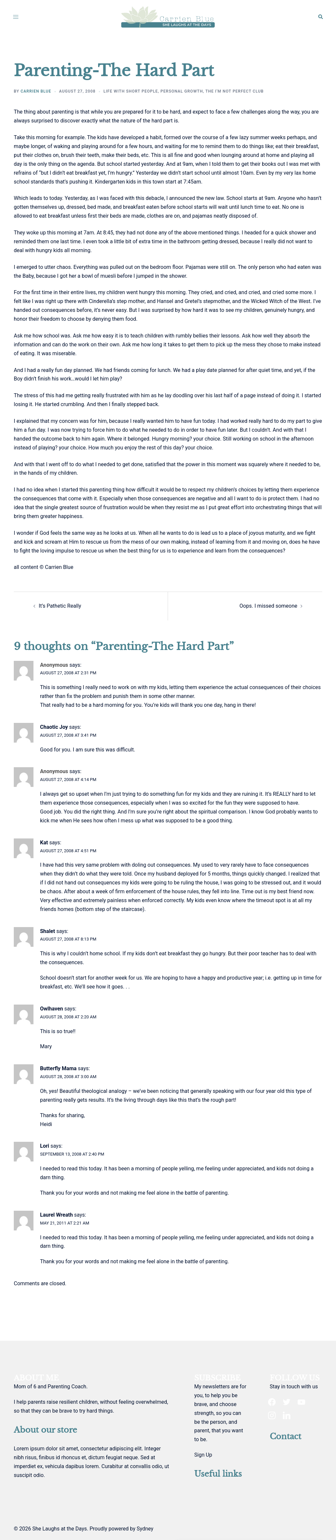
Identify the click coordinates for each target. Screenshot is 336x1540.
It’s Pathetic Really (60, 606)
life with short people (130, 91)
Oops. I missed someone (268, 606)
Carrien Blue (36, 91)
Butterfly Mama (58, 1068)
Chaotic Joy (54, 727)
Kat (44, 842)
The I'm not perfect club (234, 91)
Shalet (47, 931)
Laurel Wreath (56, 1215)
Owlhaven (51, 1009)
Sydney (144, 1529)
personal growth (181, 91)
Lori (44, 1146)
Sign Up (203, 1455)
